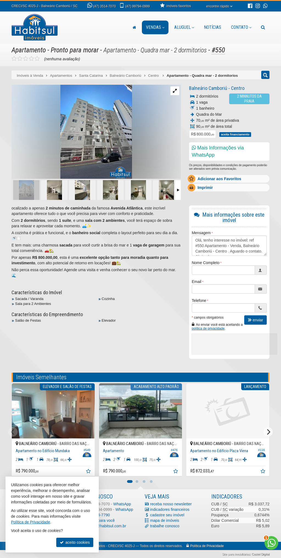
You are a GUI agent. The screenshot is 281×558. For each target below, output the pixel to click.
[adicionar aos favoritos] (88, 472)
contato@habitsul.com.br (105, 526)
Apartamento (29, 50)
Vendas (155, 27)
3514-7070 (104, 6)
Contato (241, 27)
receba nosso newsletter (171, 504)
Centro (238, 88)
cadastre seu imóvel (167, 515)
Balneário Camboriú (208, 88)
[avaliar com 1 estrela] (14, 58)
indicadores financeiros (169, 509)
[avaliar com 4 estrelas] (31, 58)
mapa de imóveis (164, 520)
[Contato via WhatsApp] (271, 543)
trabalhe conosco (164, 526)
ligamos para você (99, 520)
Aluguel (184, 27)
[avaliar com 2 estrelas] (20, 58)
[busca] (263, 27)
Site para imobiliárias (236, 554)
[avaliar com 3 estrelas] (25, 58)
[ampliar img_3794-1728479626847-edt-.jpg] (72, 132)
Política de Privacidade (207, 546)
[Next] (268, 432)
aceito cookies (75, 542)
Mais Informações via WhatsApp (218, 151)
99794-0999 (137, 6)
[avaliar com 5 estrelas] (37, 58)
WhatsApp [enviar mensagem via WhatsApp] (122, 504)
